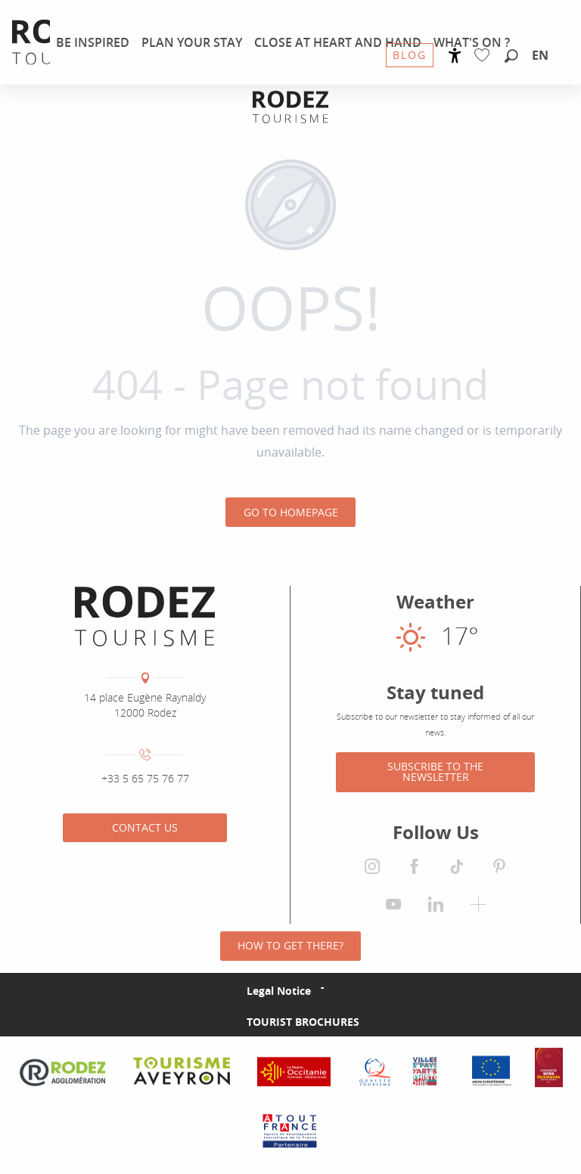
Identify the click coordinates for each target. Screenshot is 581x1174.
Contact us (145, 827)
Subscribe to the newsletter (435, 771)
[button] (511, 57)
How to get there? (290, 945)
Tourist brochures (303, 1021)
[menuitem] (92, 42)
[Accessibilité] (455, 55)
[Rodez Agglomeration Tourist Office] (290, 107)
